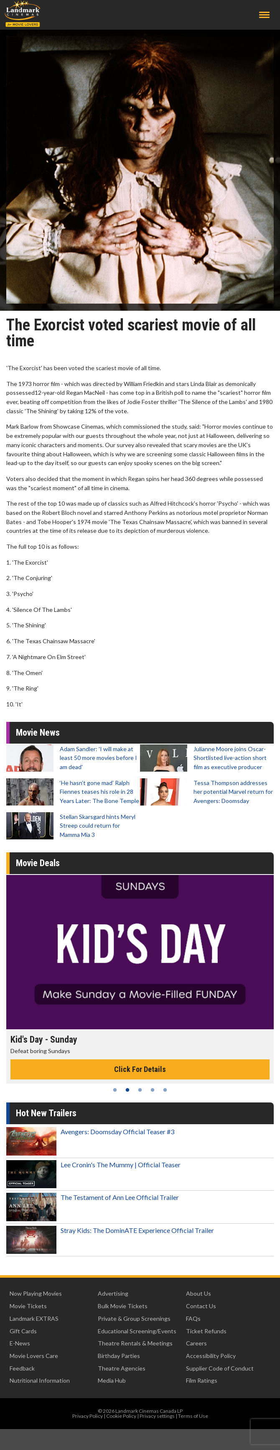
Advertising (113, 1293)
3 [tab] (140, 1090)
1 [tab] (115, 1090)
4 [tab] (152, 1090)
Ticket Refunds (206, 1331)
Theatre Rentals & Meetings (135, 1343)
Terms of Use (193, 1416)
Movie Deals (38, 863)
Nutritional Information (40, 1380)
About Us (198, 1293)
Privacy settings (157, 1416)
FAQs (193, 1318)
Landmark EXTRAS (34, 1318)
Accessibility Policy (211, 1355)
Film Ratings (201, 1380)
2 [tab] (127, 1090)
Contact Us (201, 1305)
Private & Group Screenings (134, 1318)
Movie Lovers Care (34, 1355)
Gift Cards (23, 1331)
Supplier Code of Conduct (220, 1368)
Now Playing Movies (36, 1293)
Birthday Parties (119, 1355)
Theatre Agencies (121, 1368)
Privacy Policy (87, 1416)
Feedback (22, 1368)
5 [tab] (165, 1090)
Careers (196, 1343)
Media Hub (112, 1380)
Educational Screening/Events (137, 1331)
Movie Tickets (28, 1305)
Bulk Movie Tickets (123, 1305)
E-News (20, 1343)
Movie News (38, 732)
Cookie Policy (121, 1416)
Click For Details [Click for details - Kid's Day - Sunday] (140, 1069)
